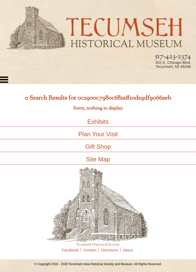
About (128, 250)
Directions (110, 250)
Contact (91, 250)
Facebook (71, 250)
